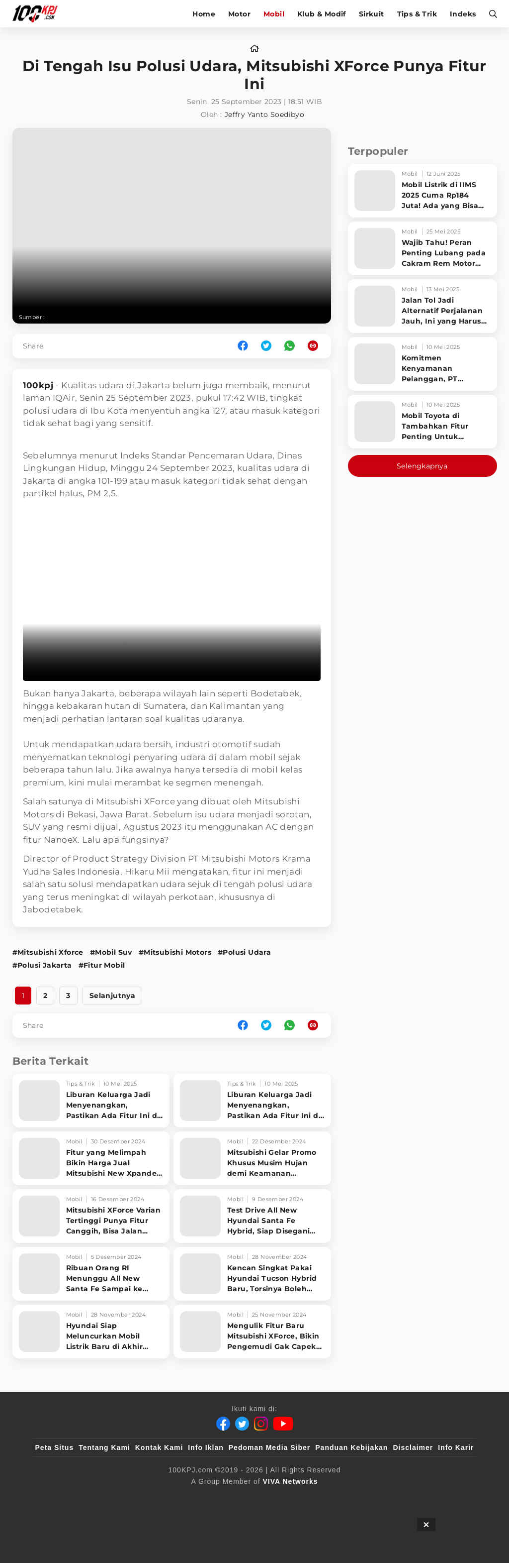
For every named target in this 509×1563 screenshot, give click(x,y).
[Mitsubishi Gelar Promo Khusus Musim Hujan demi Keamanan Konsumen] (252, 1158)
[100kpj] (108, 1498)
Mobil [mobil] (273, 13)
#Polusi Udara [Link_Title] (244, 952)
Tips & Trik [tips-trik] (417, 13)
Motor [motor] (239, 13)
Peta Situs (54, 1447)
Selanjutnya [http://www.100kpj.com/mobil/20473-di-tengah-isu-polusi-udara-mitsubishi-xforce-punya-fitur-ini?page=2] (112, 995)
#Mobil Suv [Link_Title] (111, 952)
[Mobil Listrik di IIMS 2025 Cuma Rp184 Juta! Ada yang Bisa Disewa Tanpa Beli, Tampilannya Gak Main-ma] (422, 191)
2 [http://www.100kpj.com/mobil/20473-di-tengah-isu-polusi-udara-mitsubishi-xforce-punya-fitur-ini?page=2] (45, 995)
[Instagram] (261, 1424)
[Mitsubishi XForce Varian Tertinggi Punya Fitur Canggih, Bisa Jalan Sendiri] (91, 1216)
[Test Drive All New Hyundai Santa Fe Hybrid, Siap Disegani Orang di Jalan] (252, 1216)
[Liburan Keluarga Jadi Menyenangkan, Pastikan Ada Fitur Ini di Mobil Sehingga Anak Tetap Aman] (91, 1100)
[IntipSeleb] (399, 1498)
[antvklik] (350, 1498)
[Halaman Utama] (38, 13)
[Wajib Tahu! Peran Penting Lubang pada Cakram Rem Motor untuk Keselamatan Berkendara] (422, 248)
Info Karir (456, 1447)
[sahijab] (149, 1498)
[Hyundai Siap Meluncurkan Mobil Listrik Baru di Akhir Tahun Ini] (91, 1331)
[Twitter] (242, 1424)
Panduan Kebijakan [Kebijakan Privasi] (351, 1447)
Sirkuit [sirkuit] (371, 13)
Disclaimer (413, 1447)
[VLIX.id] (195, 1498)
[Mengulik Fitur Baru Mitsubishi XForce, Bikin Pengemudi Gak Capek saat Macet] (252, 1331)
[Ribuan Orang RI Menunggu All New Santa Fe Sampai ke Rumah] (91, 1274)
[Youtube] (283, 1424)
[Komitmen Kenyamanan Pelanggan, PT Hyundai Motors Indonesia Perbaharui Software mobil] (422, 364)
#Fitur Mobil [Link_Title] (102, 965)
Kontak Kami (159, 1447)
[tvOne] (274, 1498)
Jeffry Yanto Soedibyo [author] (264, 114)
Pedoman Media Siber (269, 1447)
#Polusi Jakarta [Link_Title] (42, 965)
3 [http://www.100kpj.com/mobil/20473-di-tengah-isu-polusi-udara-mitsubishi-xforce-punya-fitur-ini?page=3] (68, 995)
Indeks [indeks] (463, 13)
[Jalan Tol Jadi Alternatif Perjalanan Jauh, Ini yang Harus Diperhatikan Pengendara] (422, 306)
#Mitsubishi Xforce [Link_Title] (48, 952)
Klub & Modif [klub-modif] (321, 13)
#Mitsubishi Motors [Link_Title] (175, 952)
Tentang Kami (104, 1447)
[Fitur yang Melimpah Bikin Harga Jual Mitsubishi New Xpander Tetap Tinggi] (91, 1158)
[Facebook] (223, 1424)
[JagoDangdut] (451, 1498)
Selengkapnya (422, 465)
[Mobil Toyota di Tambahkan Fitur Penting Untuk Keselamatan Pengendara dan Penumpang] (422, 421)
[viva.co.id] (62, 1498)
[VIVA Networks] (290, 1481)
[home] (254, 48)
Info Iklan (205, 1447)
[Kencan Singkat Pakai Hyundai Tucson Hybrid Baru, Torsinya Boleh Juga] (252, 1274)
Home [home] (203, 13)
